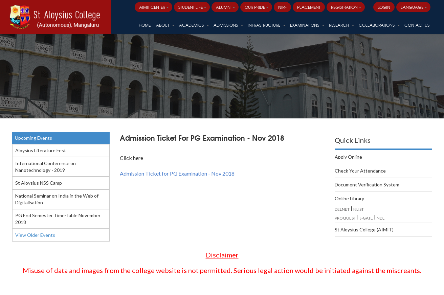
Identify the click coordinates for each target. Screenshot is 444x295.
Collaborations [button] (379, 25)
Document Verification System (367, 184)
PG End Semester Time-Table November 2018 (58, 218)
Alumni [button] (225, 7)
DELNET (342, 209)
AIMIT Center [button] (154, 7)
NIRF (282, 7)
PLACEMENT (308, 7)
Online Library (349, 198)
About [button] (165, 25)
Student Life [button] (192, 7)
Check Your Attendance (360, 171)
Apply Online (348, 157)
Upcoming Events (33, 138)
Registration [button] (346, 7)
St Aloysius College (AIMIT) (364, 229)
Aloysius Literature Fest (40, 150)
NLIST (358, 209)
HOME (145, 25)
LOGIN (384, 7)
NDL (380, 218)
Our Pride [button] (257, 7)
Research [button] (341, 25)
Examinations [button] (307, 25)
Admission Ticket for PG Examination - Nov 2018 (177, 173)
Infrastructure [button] (267, 25)
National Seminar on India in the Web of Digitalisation (56, 199)
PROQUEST (345, 218)
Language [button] (414, 7)
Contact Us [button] (416, 25)
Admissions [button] (228, 25)
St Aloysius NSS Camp (38, 183)
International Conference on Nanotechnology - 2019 (45, 166)
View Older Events (35, 235)
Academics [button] (194, 25)
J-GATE (366, 218)
